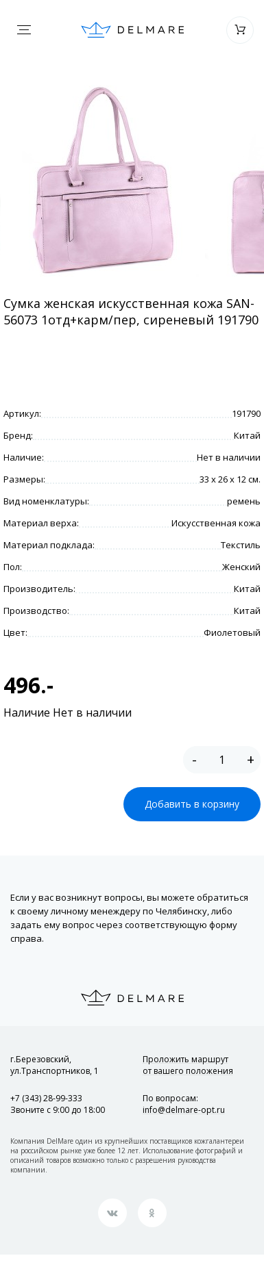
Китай (247, 435)
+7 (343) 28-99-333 (46, 1098)
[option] (102, 181)
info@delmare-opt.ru (184, 1110)
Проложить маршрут (188, 1065)
